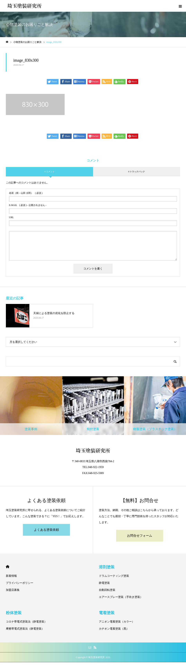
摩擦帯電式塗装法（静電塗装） (25, 628)
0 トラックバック (136, 171)
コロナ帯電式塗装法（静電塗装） (26, 621)
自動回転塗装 (107, 589)
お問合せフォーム (139, 535)
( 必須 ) (25, 193)
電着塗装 (107, 613)
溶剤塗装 (107, 567)
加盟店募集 (13, 589)
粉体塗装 (14, 613)
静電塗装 (104, 582)
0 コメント (49, 171)
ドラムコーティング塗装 (114, 575)
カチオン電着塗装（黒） (114, 628)
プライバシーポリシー (19, 582)
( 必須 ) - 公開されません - (27, 205)
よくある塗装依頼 (46, 529)
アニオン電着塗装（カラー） (117, 621)
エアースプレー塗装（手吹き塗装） (121, 597)
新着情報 (11, 575)
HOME (7, 566)
